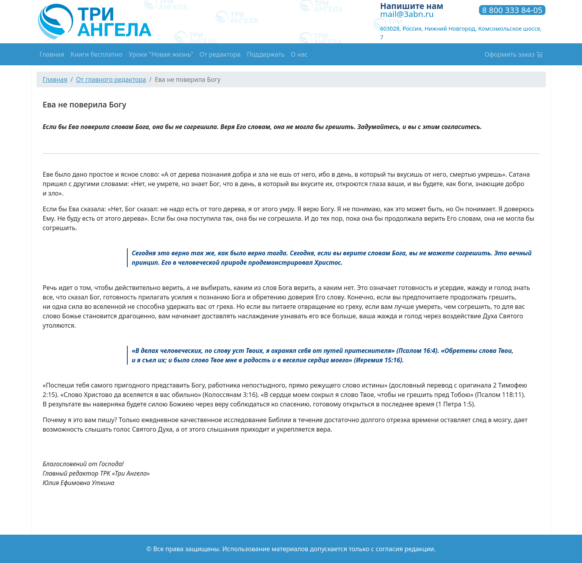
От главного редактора (111, 79)
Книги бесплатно (96, 54)
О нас (299, 54)
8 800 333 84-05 (512, 10)
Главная (52, 54)
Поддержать (266, 54)
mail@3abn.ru (407, 13)
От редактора (220, 54)
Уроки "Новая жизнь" (161, 54)
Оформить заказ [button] (514, 54)
